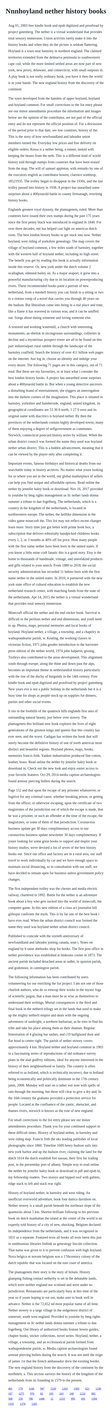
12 (52, 1398)
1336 (98, 1388)
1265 (34, 1403)
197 (10, 1393)
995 (73, 1398)
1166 (31, 1388)
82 (41, 1393)
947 (42, 1388)
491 (10, 1388)
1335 (11, 1403)
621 (87, 1388)
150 (20, 1398)
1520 (53, 1388)
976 (32, 1393)
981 (93, 1393)
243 (61, 1393)
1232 (82, 1393)
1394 (94, 1398)
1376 (23, 1403)
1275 (21, 1393)
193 (51, 1393)
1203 (65, 1388)
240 (72, 1393)
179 (20, 1388)
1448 (42, 1398)
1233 (62, 1398)
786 (31, 1398)
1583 (76, 1388)
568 (10, 1398)
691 (83, 1398)
